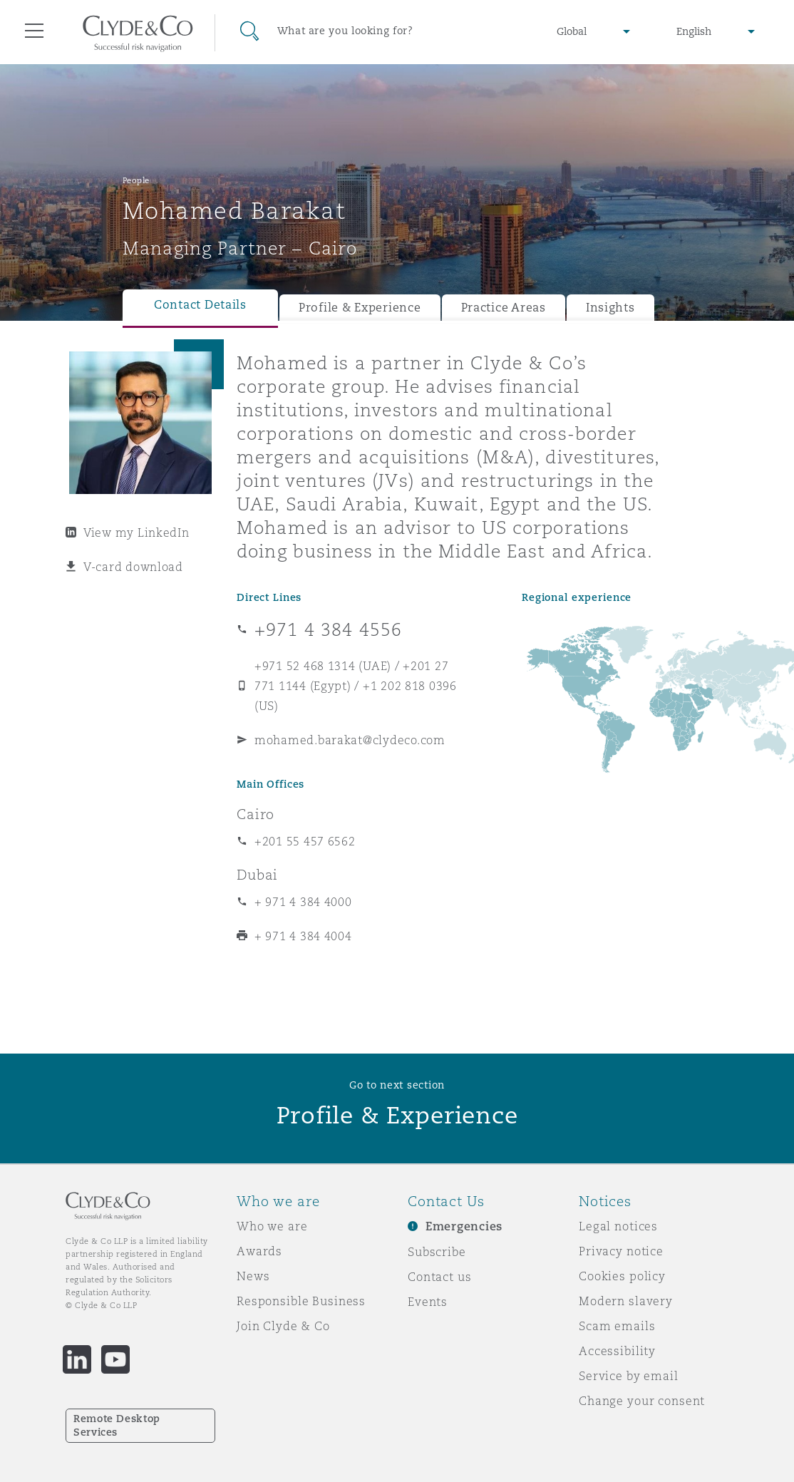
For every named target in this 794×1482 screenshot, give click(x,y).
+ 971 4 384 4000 (303, 902)
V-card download (133, 567)
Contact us (440, 1277)
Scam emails (617, 1326)
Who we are (272, 1226)
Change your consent (642, 1401)
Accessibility (617, 1351)
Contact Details (200, 304)
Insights (610, 307)
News (253, 1276)
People (136, 180)
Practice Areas (503, 307)
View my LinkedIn (136, 532)
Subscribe (437, 1252)
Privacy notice (621, 1251)
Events (428, 1302)
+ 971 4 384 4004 (303, 936)
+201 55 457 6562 (305, 841)
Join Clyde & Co (283, 1326)
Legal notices (618, 1226)
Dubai (257, 874)
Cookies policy (622, 1276)
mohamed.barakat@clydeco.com (349, 740)
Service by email (629, 1376)
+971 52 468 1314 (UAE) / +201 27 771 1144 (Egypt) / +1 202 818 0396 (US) (355, 686)
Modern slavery (626, 1301)
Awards (259, 1251)
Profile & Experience (360, 307)
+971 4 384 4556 (328, 629)
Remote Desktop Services (116, 1425)
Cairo (255, 814)
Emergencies (464, 1226)
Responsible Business (301, 1301)
